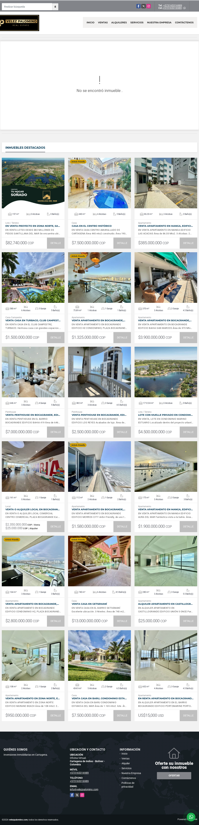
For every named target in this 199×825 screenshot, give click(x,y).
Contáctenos (184, 22)
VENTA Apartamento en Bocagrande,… (98, 320)
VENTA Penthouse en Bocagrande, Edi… (32, 415)
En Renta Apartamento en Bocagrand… (166, 698)
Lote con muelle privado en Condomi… (165, 415)
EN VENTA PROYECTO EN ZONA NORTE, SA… (32, 226)
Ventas (103, 22)
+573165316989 (172, 5)
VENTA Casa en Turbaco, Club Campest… (32, 320)
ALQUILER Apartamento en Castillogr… (165, 604)
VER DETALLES (33, 183)
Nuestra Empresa (159, 22)
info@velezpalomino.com (84, 789)
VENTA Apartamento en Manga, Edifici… (165, 226)
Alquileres (119, 22)
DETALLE (56, 243)
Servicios (136, 22)
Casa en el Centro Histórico (92, 226)
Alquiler (126, 763)
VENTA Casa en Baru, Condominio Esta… (99, 698)
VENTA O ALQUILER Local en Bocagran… (32, 509)
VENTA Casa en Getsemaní (89, 604)
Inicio (90, 22)
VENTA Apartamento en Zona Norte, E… (32, 698)
